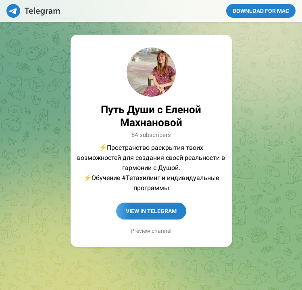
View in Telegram (151, 211)
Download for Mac (261, 11)
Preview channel (151, 231)
